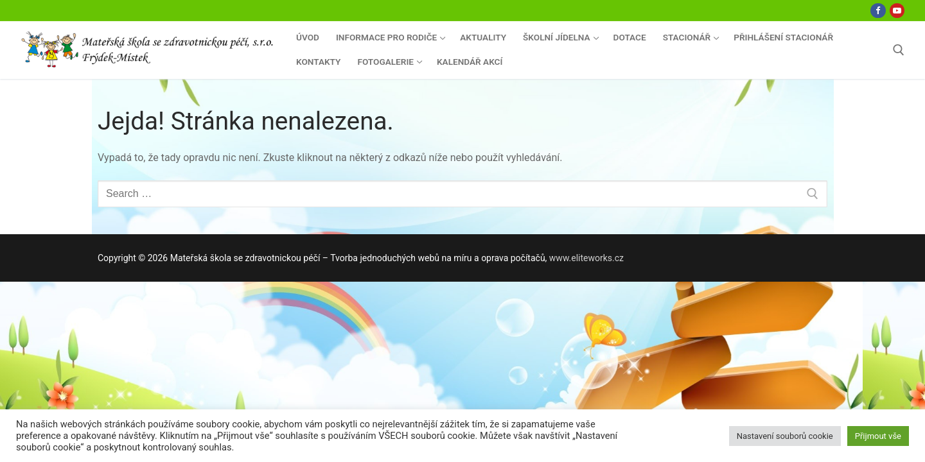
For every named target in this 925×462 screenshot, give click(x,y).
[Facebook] (877, 10)
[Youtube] (897, 10)
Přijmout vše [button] (878, 436)
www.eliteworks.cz (586, 258)
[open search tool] (898, 50)
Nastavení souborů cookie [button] (785, 436)
